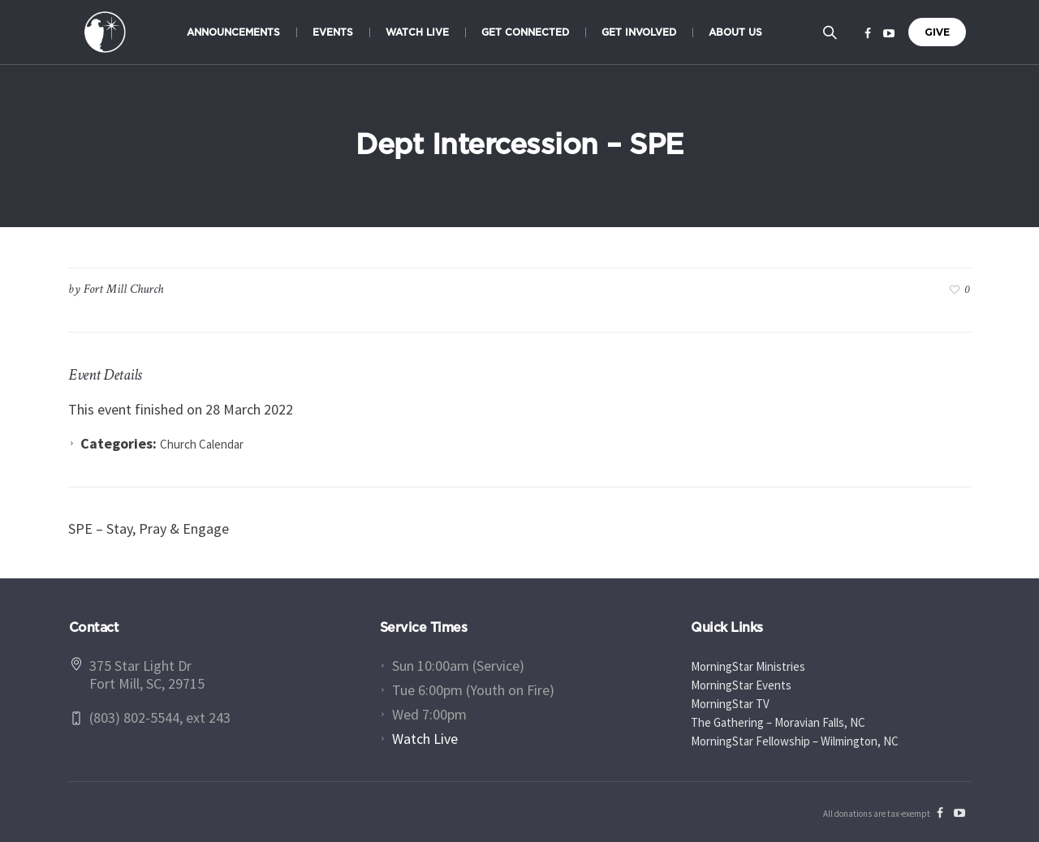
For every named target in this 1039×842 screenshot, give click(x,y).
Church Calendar (202, 444)
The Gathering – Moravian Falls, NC (778, 722)
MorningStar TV (730, 703)
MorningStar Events (741, 685)
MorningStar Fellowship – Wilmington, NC (795, 741)
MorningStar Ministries (748, 666)
